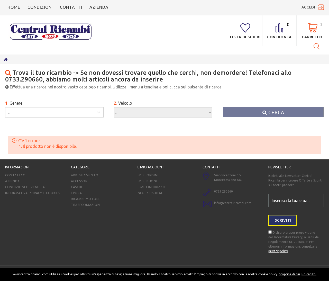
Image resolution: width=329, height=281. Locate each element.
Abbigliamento (84, 175)
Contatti (71, 7)
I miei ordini (147, 175)
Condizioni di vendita (25, 187)
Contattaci (15, 175)
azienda (98, 7)
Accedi (308, 7)
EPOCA (76, 193)
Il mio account (150, 167)
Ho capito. (308, 274)
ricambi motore (85, 199)
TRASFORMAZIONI (86, 204)
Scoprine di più (289, 274)
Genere (13, 103)
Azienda (12, 181)
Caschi (76, 187)
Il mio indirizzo (151, 187)
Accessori (79, 181)
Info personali (150, 193)
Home (13, 7)
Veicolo (123, 103)
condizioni (40, 7)
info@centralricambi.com (232, 203)
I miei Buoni (147, 181)
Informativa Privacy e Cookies (32, 193)
